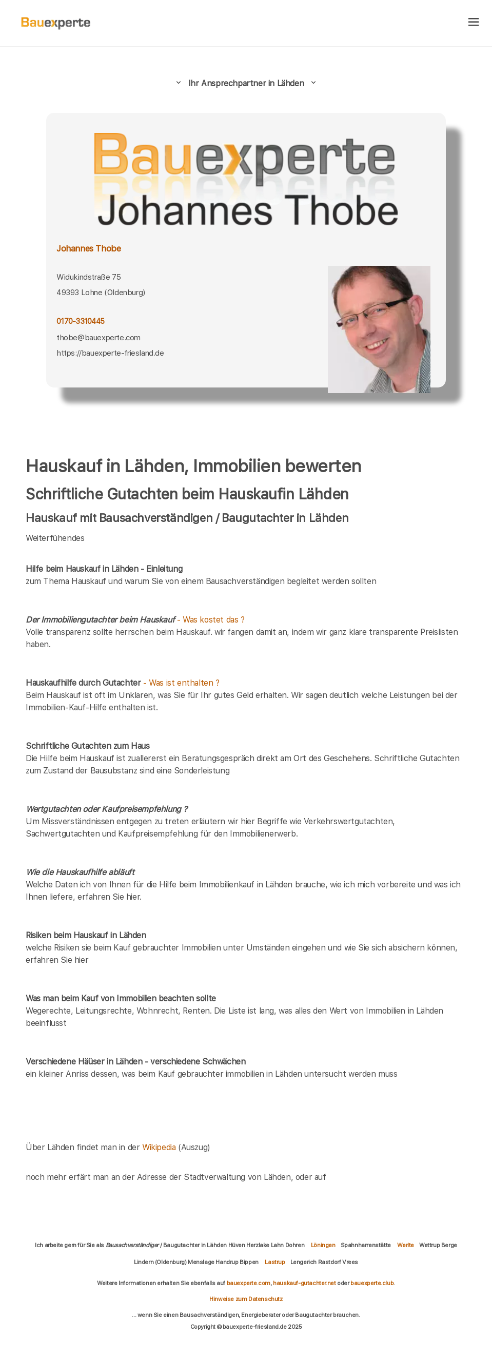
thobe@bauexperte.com (98, 337)
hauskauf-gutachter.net (304, 1283)
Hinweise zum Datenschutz (245, 1299)
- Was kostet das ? (135, 620)
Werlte (405, 1245)
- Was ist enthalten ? (123, 683)
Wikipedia (160, 1147)
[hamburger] (473, 23)
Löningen (323, 1245)
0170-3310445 (80, 321)
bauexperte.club (371, 1283)
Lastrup (275, 1262)
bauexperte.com (248, 1283)
